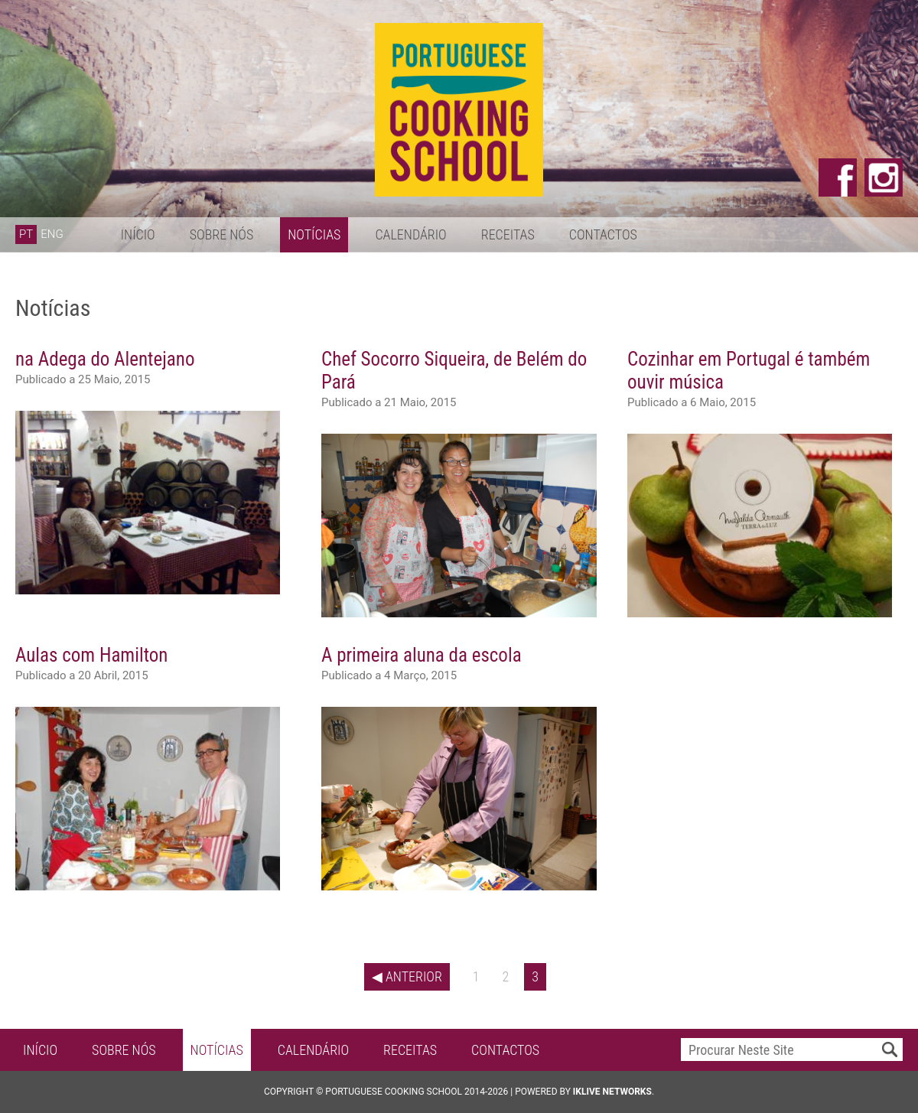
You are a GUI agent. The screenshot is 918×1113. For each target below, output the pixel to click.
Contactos (603, 234)
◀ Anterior (407, 976)
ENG (52, 234)
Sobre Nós (222, 234)
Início (138, 234)
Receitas (508, 234)
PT (26, 234)
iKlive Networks (612, 1091)
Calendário (410, 234)
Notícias (314, 234)
